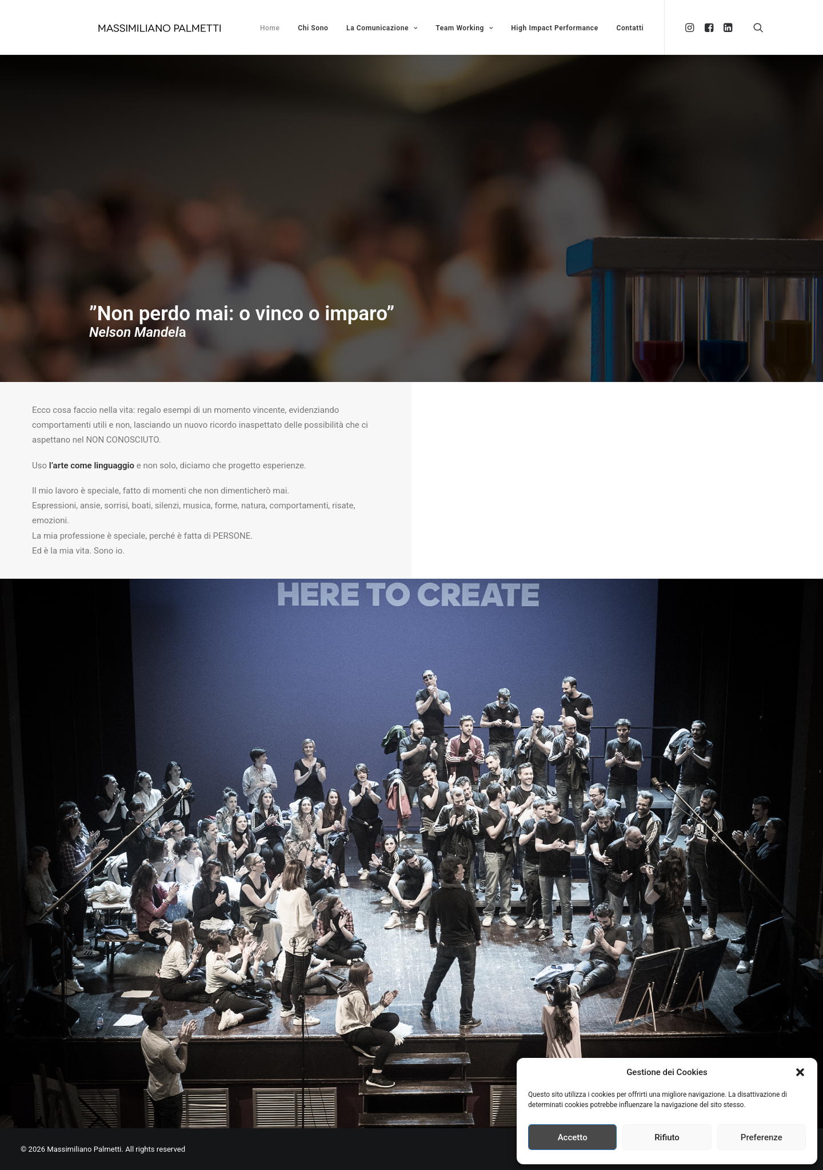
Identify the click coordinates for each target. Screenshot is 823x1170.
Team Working (464, 28)
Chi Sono (313, 28)
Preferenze (761, 1137)
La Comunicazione (381, 28)
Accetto (573, 1137)
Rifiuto (667, 1137)
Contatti (630, 28)
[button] (800, 1072)
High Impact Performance (554, 28)
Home (270, 28)
